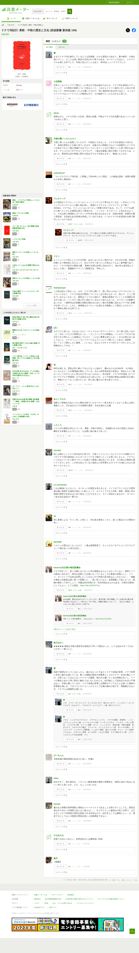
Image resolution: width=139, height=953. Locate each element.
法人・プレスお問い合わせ (62, 903)
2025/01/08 (87, 67)
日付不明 (86, 844)
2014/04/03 (87, 553)
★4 (69, 350)
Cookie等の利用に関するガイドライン (80, 899)
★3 (69, 98)
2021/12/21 (87, 158)
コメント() (76, 67)
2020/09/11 (89, 224)
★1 (79, 623)
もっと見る (32, 305)
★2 (69, 67)
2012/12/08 (87, 654)
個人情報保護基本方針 (53, 899)
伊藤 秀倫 (15, 419)
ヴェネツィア (60, 198)
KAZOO (57, 450)
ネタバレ (61, 47)
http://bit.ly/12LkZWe (103, 619)
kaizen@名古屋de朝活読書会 (67, 567)
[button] (69, 11)
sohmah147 (59, 173)
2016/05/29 (88, 410)
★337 (70, 224)
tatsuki (57, 804)
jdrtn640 (57, 542)
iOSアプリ (53, 907)
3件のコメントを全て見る (65, 629)
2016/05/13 (87, 436)
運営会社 (37, 899)
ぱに (56, 327)
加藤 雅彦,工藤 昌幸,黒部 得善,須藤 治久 (25, 270)
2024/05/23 (87, 124)
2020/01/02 (87, 273)
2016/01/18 (89, 470)
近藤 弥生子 (16, 391)
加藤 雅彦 (10, 25)
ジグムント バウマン (19, 335)
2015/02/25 (87, 527)
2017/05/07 (88, 384)
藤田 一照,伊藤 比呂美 (19, 348)
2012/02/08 (87, 694)
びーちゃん (59, 755)
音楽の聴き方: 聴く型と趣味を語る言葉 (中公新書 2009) (25, 318)
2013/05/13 (88, 590)
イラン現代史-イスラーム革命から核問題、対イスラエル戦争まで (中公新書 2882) (25, 358)
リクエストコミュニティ (85, 903)
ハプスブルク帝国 (18, 239)
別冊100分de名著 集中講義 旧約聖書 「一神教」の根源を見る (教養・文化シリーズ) (25, 401)
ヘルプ (36, 903)
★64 (70, 590)
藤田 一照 (15, 378)
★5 (69, 553)
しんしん (58, 425)
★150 (80, 240)
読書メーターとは (40, 895)
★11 (70, 384)
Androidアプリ (39, 907)
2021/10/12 (87, 184)
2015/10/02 (87, 501)
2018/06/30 (87, 350)
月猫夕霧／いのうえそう (65, 138)
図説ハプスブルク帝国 (20, 213)
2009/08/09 (87, 821)
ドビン (57, 256)
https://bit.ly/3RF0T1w (90, 585)
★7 (69, 436)
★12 (70, 313)
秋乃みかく (59, 642)
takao (56, 113)
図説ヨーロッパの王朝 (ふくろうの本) (26, 278)
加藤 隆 (14, 406)
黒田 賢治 (15, 363)
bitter (56, 778)
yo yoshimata (60, 485)
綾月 (56, 858)
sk (55, 516)
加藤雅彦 (15, 205)
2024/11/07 (87, 98)
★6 (69, 124)
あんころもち (60, 399)
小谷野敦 (58, 81)
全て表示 (49, 47)
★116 (70, 470)
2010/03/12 (87, 789)
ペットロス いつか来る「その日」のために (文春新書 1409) (25, 415)
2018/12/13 (88, 313)
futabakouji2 (60, 288)
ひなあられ (59, 835)
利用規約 (70, 895)
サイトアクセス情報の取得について (111, 899)
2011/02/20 (87, 764)
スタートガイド (57, 895)
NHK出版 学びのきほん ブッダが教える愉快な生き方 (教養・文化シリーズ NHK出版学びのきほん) (26, 373)
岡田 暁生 (15, 322)
